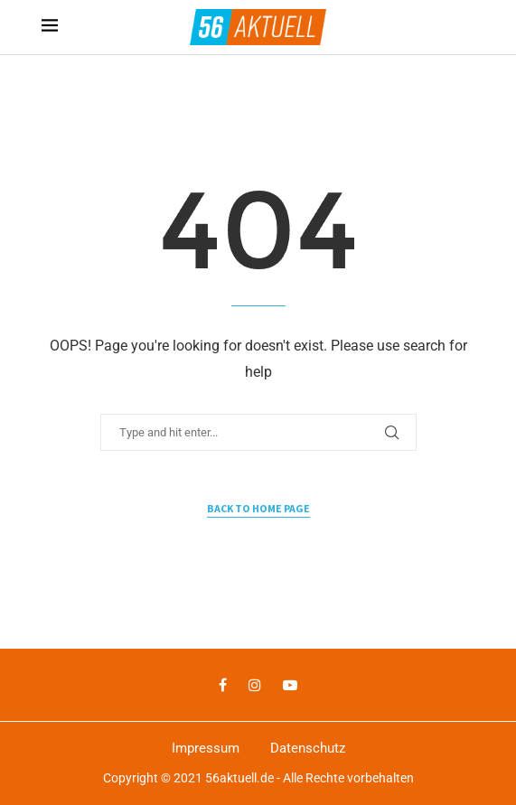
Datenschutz (307, 748)
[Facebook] (223, 685)
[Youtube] (290, 685)
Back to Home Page (258, 508)
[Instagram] (255, 685)
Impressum (205, 748)
